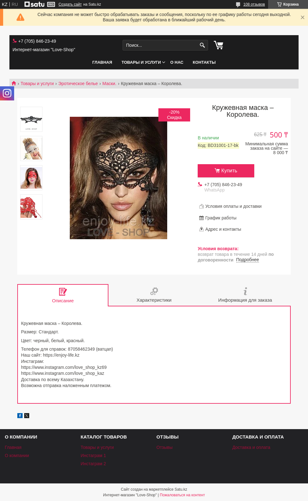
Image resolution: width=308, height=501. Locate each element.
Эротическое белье (78, 83)
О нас (177, 62)
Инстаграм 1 (93, 455)
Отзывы (165, 447)
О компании (17, 455)
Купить (229, 170)
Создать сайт (70, 4)
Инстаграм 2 (93, 463)
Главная (102, 62)
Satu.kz (180, 489)
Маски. (109, 83)
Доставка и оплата (251, 447)
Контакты (204, 62)
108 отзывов (254, 4)
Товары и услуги (141, 62)
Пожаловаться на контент (182, 495)
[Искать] (202, 45)
